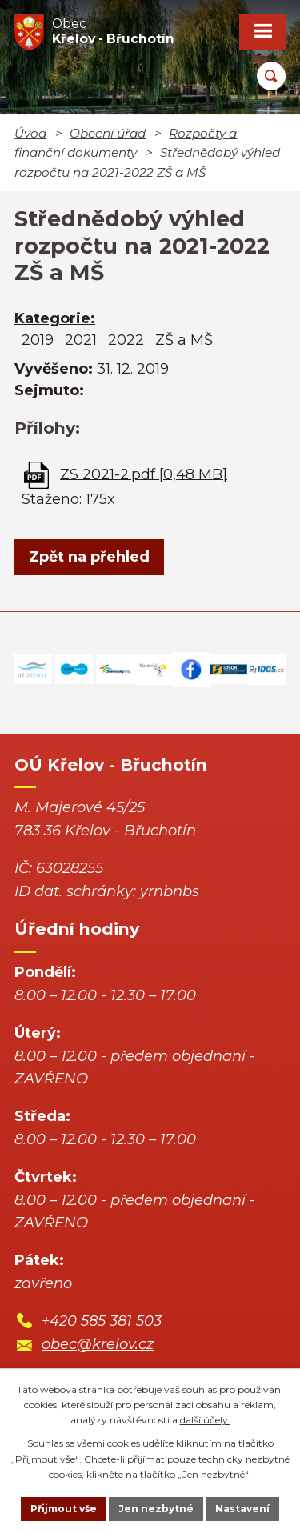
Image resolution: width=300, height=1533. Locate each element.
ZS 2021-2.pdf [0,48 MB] (143, 473)
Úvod (30, 133)
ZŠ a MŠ (184, 340)
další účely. (205, 1420)
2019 (38, 340)
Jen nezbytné (156, 1509)
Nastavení (242, 1509)
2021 (81, 340)
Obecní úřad (108, 133)
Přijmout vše (63, 1509)
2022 (126, 340)
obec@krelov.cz (98, 1344)
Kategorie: (54, 318)
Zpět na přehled (89, 557)
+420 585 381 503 (102, 1321)
